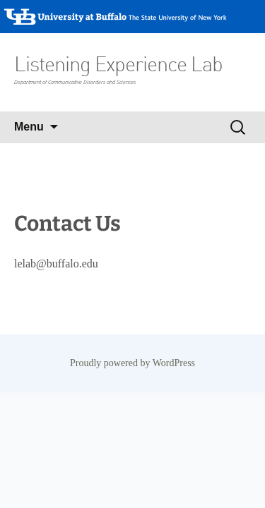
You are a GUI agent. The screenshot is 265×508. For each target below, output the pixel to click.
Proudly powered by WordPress (132, 363)
